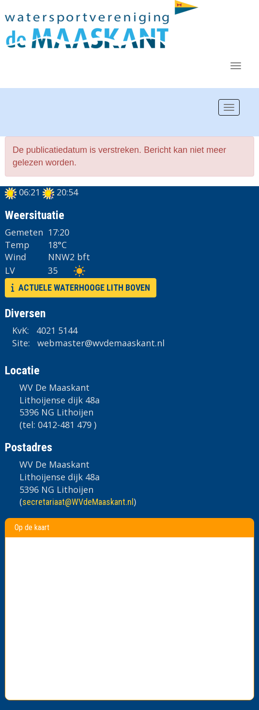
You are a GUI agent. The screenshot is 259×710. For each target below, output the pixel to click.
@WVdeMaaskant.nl (78, 502)
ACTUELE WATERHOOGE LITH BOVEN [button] (80, 287)
